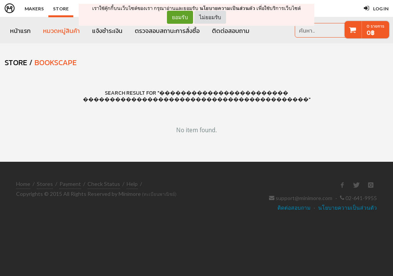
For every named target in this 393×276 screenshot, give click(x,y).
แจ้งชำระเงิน (107, 30)
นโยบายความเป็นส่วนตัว (227, 8)
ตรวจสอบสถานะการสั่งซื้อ (167, 30)
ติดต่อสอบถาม (230, 30)
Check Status (104, 184)
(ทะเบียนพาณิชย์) (159, 194)
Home (23, 184)
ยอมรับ (180, 17)
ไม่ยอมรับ (210, 17)
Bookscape (56, 62)
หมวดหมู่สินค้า (61, 30)
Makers (34, 9)
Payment (70, 184)
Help (132, 184)
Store (61, 9)
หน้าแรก (20, 30)
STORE (16, 62)
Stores (45, 184)
